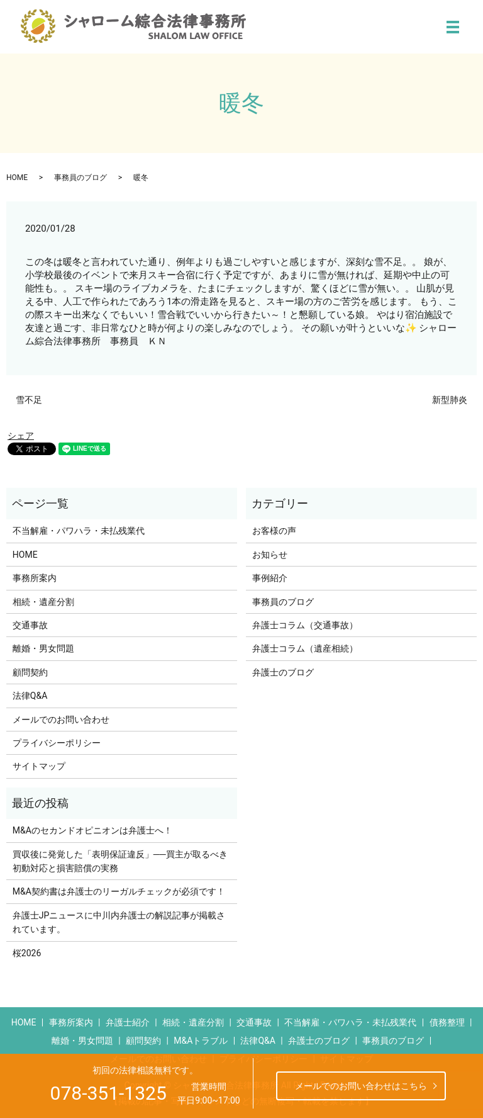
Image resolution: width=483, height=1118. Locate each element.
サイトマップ (39, 766)
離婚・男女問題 (43, 648)
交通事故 (30, 625)
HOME (17, 177)
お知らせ (269, 555)
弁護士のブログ (283, 672)
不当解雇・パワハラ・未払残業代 (79, 531)
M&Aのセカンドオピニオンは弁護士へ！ (92, 830)
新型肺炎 (449, 400)
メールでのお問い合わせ (61, 719)
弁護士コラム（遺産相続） (305, 648)
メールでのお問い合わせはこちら (361, 1086)
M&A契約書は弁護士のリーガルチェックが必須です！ (119, 891)
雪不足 (29, 400)
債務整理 (447, 1022)
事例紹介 (269, 578)
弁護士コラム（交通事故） (305, 625)
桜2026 (27, 953)
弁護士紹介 (128, 1022)
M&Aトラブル (201, 1041)
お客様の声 (274, 531)
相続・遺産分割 (43, 602)
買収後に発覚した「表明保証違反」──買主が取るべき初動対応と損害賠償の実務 (120, 861)
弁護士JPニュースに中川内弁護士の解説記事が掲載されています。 (119, 922)
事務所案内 (35, 578)
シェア (21, 436)
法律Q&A (30, 696)
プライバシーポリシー (57, 743)
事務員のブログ (80, 177)
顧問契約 (30, 672)
